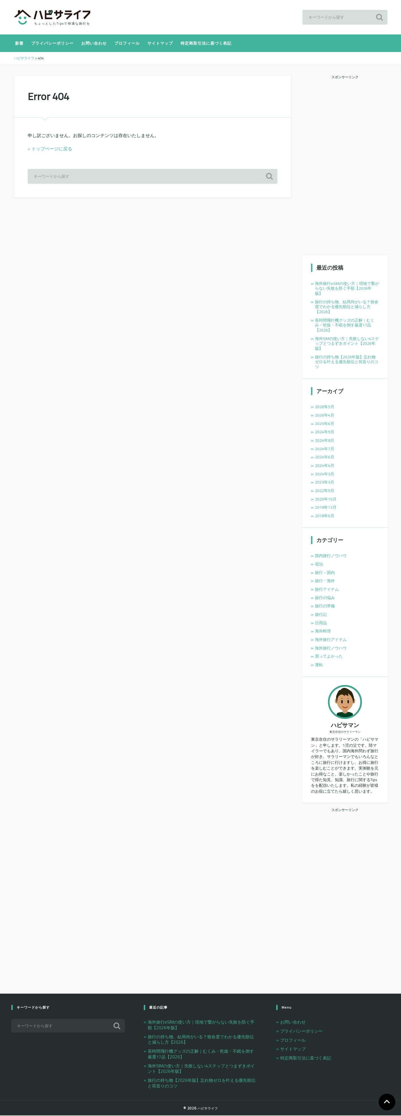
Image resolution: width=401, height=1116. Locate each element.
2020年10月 (325, 499)
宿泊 (319, 564)
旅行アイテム (327, 590)
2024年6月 (324, 457)
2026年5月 (324, 407)
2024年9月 (324, 432)
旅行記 (321, 615)
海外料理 (323, 631)
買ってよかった (329, 657)
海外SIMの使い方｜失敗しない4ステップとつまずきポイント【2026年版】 (347, 344)
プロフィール (127, 44)
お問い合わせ (94, 44)
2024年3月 (324, 474)
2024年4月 (324, 466)
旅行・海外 (325, 581)
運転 (319, 665)
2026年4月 (324, 416)
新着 (19, 44)
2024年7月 (324, 449)
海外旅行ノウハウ (331, 648)
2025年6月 (324, 424)
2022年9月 (324, 491)
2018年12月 (325, 508)
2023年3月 (324, 483)
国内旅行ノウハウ (331, 556)
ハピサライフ (208, 1108)
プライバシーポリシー (52, 44)
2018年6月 (324, 516)
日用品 (321, 623)
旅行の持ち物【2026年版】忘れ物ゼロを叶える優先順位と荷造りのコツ (346, 362)
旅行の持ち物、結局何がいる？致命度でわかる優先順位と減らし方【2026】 (346, 307)
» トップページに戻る (50, 149)
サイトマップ (160, 44)
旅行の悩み (325, 598)
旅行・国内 (325, 573)
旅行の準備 (325, 606)
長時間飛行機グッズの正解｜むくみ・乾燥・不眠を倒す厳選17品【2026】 (344, 325)
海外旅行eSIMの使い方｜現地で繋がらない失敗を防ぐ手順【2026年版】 (347, 288)
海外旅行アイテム (331, 640)
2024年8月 (324, 441)
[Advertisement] (345, 165)
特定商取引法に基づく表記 (206, 44)
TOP (386, 1101)
